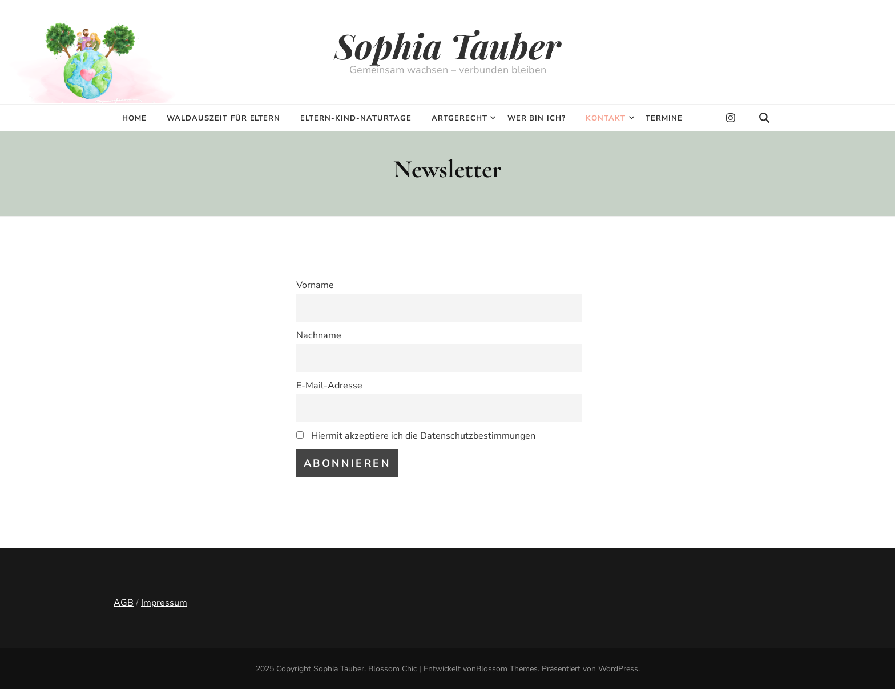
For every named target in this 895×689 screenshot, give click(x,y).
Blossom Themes (507, 668)
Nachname (318, 335)
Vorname (315, 285)
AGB (124, 602)
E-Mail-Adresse (329, 385)
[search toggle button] (764, 118)
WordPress (618, 668)
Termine (664, 118)
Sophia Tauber (447, 45)
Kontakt (606, 118)
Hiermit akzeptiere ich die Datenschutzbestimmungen (415, 436)
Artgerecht (459, 118)
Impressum (164, 602)
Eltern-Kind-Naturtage (355, 118)
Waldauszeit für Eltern (223, 118)
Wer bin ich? (536, 118)
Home (134, 118)
